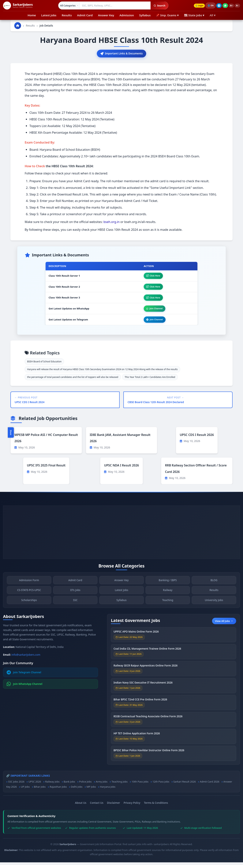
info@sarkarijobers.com (26, 657)
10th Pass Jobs (140, 784)
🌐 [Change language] (209, 5)
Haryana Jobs (107, 789)
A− (237, 5)
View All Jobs (224, 623)
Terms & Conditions (156, 805)
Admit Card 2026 (209, 784)
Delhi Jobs (76, 789)
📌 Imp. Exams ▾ (167, 15)
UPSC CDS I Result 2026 (197, 437)
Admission (126, 15)
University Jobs (214, 604)
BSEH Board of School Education (44, 364)
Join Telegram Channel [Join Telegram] (24, 675)
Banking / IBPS (168, 584)
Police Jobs (85, 784)
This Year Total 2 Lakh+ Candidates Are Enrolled (150, 379)
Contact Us (96, 805)
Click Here (152, 276)
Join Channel (153, 310)
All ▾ (212, 15)
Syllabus (145, 15)
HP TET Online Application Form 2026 (137, 737)
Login (197, 5)
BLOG (214, 584)
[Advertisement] (121, 534)
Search (158, 5)
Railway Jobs (52, 784)
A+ (230, 5)
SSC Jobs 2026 (16, 784)
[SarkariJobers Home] (18, 5)
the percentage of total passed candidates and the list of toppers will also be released (72, 379)
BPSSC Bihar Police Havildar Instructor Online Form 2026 (149, 754)
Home (32, 15)
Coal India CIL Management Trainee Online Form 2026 (147, 652)
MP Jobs (91, 789)
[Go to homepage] (17, 25)
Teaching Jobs (120, 784)
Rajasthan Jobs (58, 789)
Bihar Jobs (40, 789)
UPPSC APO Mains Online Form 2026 (136, 635)
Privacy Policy (132, 805)
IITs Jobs (75, 594)
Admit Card (85, 15)
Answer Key (106, 15)
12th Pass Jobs (160, 784)
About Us (80, 805)
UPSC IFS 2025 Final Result (46, 468)
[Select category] (67, 5)
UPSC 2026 (34, 784)
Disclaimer (113, 805)
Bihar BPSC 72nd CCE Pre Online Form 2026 (140, 703)
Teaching (167, 604)
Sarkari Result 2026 (184, 784)
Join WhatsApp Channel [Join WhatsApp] (25, 686)
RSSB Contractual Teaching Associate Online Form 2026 (148, 720)
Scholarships (29, 604)
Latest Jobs (48, 15)
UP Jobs (25, 789)
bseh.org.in (111, 222)
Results (67, 15)
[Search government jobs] (113, 5)
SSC (75, 604)
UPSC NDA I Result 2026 (121, 468)
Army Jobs (101, 784)
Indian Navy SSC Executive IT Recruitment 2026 (143, 686)
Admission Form (29, 584)
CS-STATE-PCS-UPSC (29, 594)
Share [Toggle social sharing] (10, 432)
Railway (168, 594)
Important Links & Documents (121, 53)
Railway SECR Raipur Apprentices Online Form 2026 (146, 669)
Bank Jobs (69, 784)
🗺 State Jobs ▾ (194, 15)
